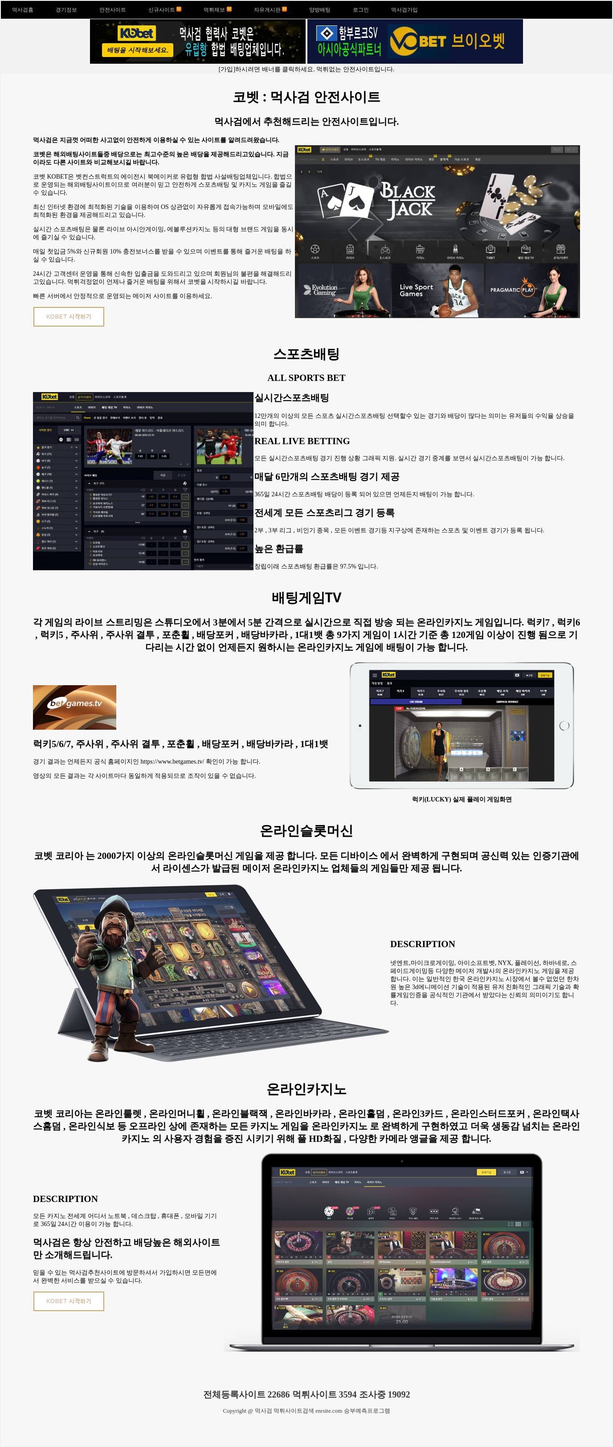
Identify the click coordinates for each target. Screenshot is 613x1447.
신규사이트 (164, 10)
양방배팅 (320, 10)
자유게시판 (270, 10)
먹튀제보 (217, 10)
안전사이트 (112, 10)
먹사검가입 (404, 10)
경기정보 (66, 10)
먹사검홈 (22, 10)
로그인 (361, 10)
